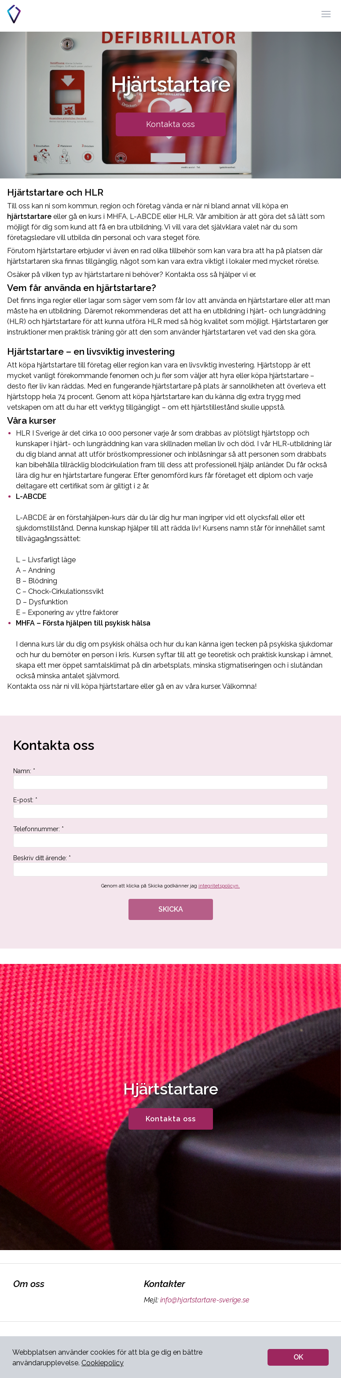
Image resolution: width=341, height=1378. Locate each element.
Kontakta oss (170, 124)
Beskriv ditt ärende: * (170, 865)
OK (298, 1357)
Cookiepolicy (102, 1363)
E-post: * (170, 807)
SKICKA (170, 909)
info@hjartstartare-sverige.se (203, 1300)
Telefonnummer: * (170, 836)
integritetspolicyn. (219, 886)
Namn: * (170, 778)
